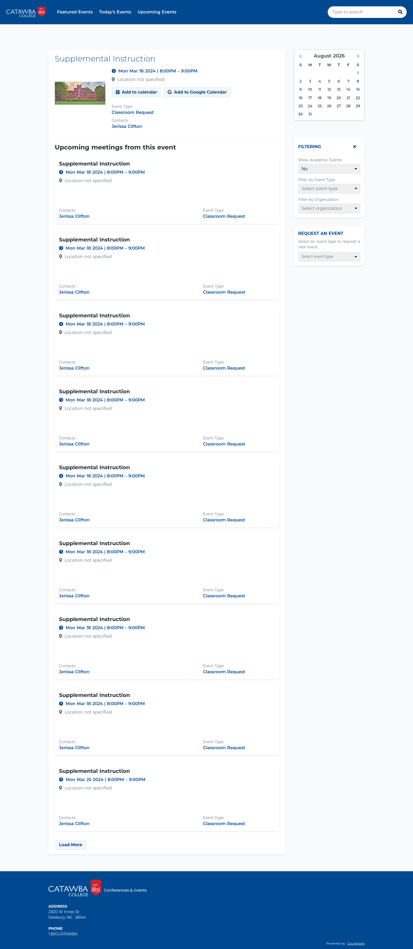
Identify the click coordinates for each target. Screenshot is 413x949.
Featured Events (75, 11)
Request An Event (320, 233)
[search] (367, 12)
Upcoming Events (156, 11)
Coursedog (356, 943)
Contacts (120, 120)
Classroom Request (133, 112)
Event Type (122, 106)
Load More (70, 844)
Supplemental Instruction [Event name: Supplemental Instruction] (94, 164)
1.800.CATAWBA (62, 934)
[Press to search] (400, 12)
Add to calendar (136, 92)
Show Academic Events (320, 160)
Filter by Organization (318, 199)
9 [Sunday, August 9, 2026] (300, 89)
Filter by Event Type (316, 179)
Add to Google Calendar (197, 92)
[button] (301, 56)
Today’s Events (115, 11)
